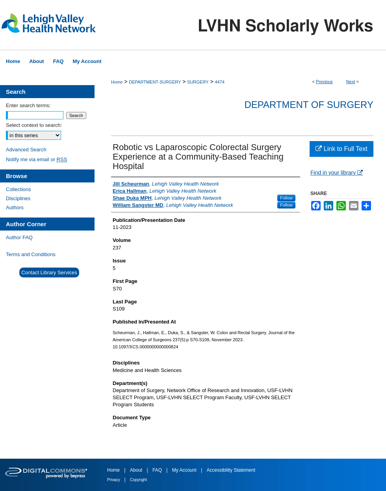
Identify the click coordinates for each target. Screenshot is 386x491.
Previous (324, 81)
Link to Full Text (341, 148)
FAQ (157, 470)
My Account (185, 470)
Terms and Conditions (31, 254)
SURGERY (197, 82)
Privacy (114, 480)
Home (116, 82)
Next (350, 81)
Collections (18, 189)
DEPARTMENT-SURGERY (155, 82)
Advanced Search (26, 150)
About (137, 470)
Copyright (138, 480)
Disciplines (18, 198)
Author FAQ (19, 237)
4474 (219, 82)
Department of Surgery (308, 104)
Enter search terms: (28, 105)
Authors (15, 207)
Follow (286, 197)
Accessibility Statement (231, 470)
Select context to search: (34, 125)
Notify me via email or (36, 159)
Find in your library (336, 172)
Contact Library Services (49, 272)
